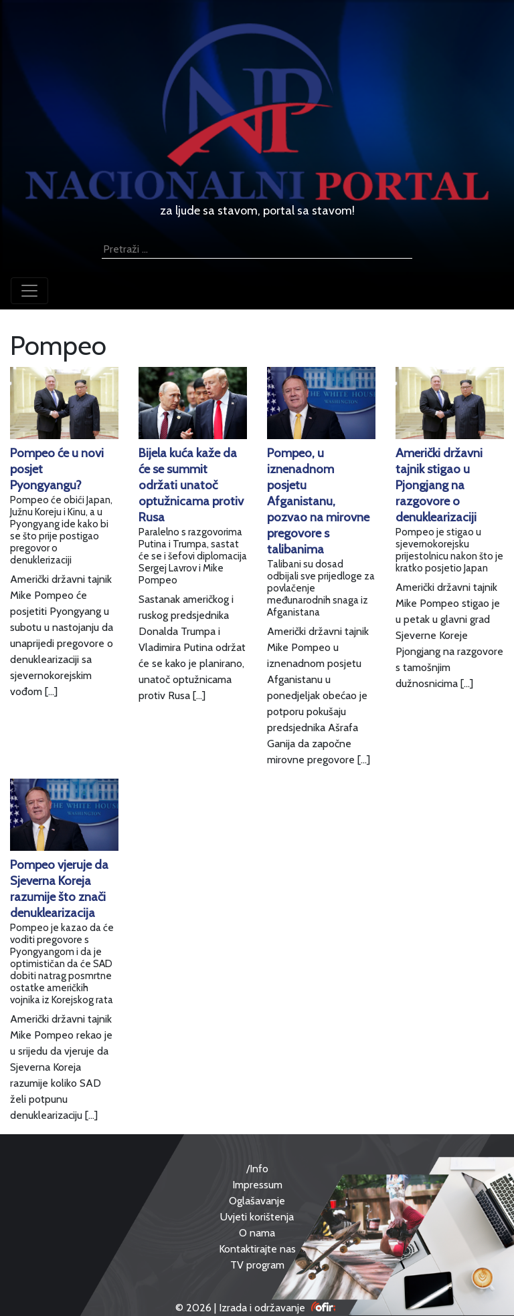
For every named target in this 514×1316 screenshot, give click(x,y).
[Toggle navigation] (29, 290)
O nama (257, 1232)
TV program (257, 1265)
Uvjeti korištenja (257, 1216)
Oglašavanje (257, 1200)
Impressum (257, 1184)
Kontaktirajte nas (257, 1248)
